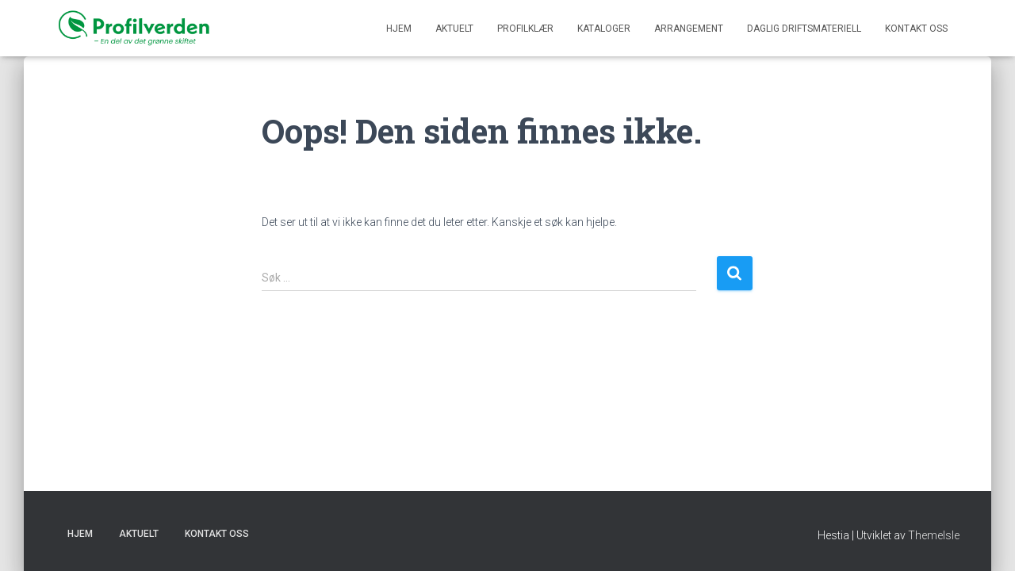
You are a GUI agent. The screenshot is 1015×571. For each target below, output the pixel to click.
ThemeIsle (933, 535)
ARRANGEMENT (688, 28)
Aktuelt (454, 28)
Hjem (399, 28)
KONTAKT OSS (916, 28)
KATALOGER (603, 28)
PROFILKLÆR (525, 28)
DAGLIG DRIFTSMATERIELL (804, 28)
